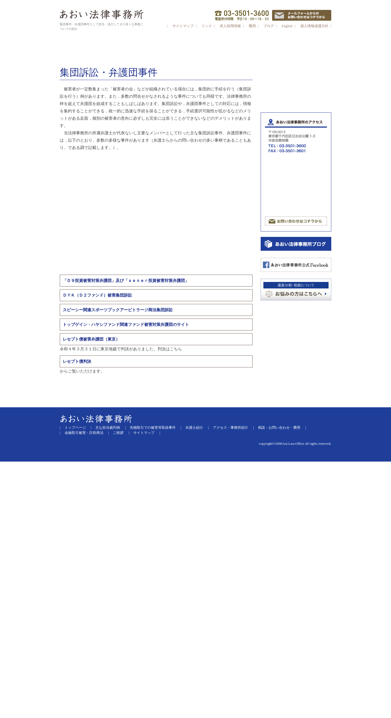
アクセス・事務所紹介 (230, 684)
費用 (252, 26)
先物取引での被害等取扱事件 (153, 684)
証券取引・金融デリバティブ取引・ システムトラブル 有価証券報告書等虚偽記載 (297, 158)
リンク (207, 26)
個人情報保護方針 (314, 26)
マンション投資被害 (281, 200)
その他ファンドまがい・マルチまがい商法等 (297, 189)
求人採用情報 (230, 26)
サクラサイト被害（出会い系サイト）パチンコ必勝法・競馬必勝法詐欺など (295, 211)
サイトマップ (183, 26)
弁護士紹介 (194, 684)
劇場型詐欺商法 (297, 173)
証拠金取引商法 (297, 131)
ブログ (268, 26)
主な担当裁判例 (107, 684)
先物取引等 (297, 110)
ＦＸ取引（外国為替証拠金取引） (291, 147)
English (287, 26)
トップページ (75, 684)
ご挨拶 (118, 689)
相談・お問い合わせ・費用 (279, 684)
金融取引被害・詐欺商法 (84, 689)
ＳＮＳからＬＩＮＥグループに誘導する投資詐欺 (297, 94)
